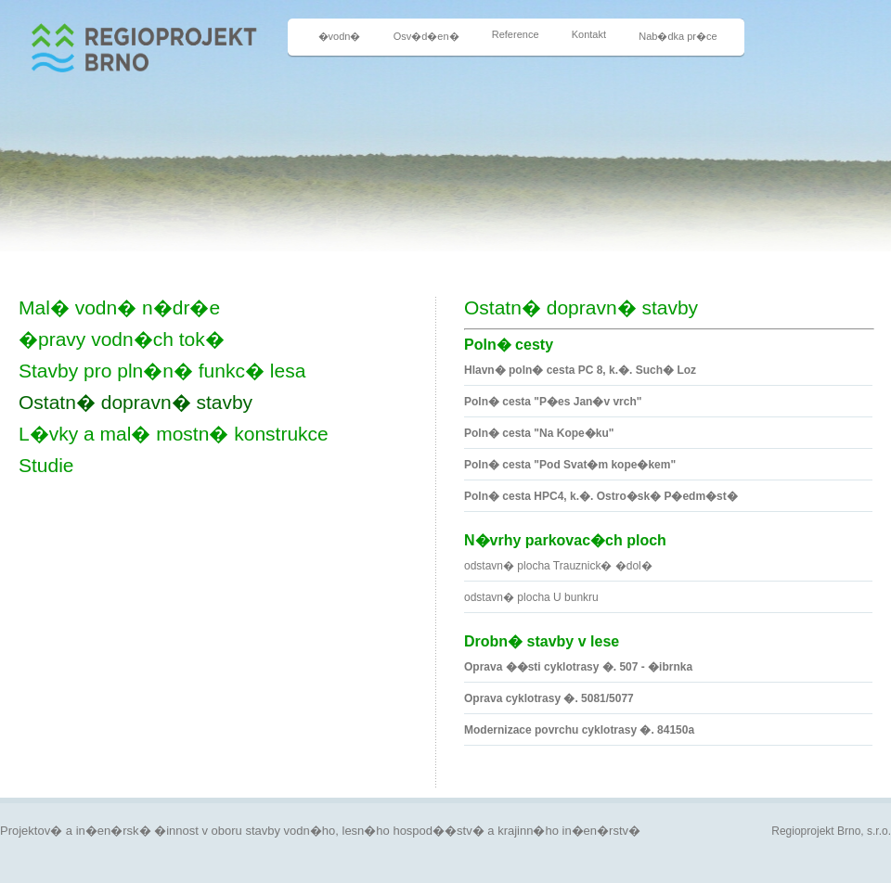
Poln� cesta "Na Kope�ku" (538, 433)
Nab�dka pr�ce (678, 36)
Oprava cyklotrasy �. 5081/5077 (549, 698)
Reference (515, 34)
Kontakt (589, 34)
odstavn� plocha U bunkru (531, 597)
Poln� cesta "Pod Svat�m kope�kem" (570, 464)
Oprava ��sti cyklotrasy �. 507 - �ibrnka (578, 666)
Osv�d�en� (426, 36)
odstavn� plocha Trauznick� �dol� (558, 565)
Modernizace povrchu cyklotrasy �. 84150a (579, 729)
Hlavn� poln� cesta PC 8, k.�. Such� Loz (580, 370)
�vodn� (339, 36)
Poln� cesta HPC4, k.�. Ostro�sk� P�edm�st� (601, 496)
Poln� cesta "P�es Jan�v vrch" (552, 401)
